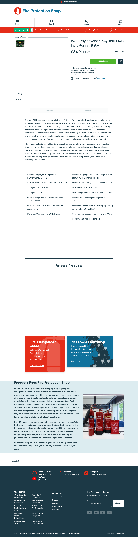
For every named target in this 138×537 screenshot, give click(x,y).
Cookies (55, 503)
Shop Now (76, 361)
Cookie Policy (120, 533)
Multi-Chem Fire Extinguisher (37, 515)
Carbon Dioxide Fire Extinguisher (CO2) (20, 508)
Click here (101, 78)
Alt (79, 533)
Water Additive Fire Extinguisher (38, 522)
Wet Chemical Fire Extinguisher (38, 507)
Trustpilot (17, 99)
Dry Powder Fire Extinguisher (19, 502)
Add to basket (103, 61)
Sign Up (118, 503)
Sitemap (55, 500)
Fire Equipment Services (19, 522)
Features (88, 110)
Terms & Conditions (58, 497)
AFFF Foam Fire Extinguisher (37, 502)
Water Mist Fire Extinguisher (37, 496)
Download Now (37, 366)
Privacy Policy (57, 506)
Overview (49, 110)
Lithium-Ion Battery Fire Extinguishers (19, 516)
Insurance (55, 509)
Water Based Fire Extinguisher (20, 496)
